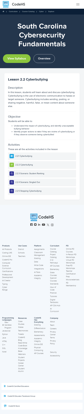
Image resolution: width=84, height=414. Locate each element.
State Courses (53, 273)
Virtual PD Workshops (70, 261)
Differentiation (40, 328)
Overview (44, 58)
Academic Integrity (38, 276)
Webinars (22, 354)
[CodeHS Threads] (52, 225)
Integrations (39, 269)
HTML (4, 341)
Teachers (21, 256)
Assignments (39, 249)
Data (36, 262)
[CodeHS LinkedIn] (39, 225)
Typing (4, 284)
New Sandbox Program (7, 325)
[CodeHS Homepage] (15, 4)
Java (4, 338)
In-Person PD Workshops (71, 255)
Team (52, 325)
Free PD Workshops (70, 267)
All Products (7, 249)
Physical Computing (38, 348)
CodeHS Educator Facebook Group (19, 396)
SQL (4, 348)
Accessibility (55, 356)
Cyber (41, 11)
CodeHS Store (12, 406)
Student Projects (21, 358)
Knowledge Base (22, 349)
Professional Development (7, 276)
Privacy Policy (53, 342)
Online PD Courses (70, 250)
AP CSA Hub (55, 305)
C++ (3, 345)
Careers (53, 329)
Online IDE (6, 256)
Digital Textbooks (54, 301)
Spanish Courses (53, 279)
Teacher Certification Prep (71, 274)
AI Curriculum (54, 310)
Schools (21, 253)
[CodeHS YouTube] (43, 225)
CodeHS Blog (21, 338)
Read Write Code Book (22, 344)
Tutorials (53, 296)
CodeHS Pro (7, 260)
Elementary (54, 269)
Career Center (21, 364)
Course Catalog (28, 11)
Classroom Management (39, 253)
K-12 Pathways (54, 261)
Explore (51, 11)
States (20, 327)
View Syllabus (16, 58)
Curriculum (13, 11)
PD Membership (71, 284)
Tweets (21, 334)
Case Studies (21, 322)
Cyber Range (4, 288)
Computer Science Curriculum (6, 266)
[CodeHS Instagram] (35, 225)
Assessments (39, 335)
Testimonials (23, 331)
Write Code (38, 265)
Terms (52, 338)
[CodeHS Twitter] (48, 225)
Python (5, 334)
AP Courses (54, 266)
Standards (54, 284)
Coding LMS (7, 253)
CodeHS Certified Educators (16, 386)
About (52, 322)
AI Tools (37, 272)
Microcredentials (72, 280)
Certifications (7, 271)
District (21, 249)
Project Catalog (53, 255)
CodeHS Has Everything (38, 320)
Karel (4, 352)
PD (67, 246)
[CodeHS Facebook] (31, 225)
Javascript (6, 331)
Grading (37, 258)
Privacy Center (53, 333)
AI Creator (6, 280)
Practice (53, 293)
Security (53, 352)
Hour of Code (53, 288)
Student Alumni (21, 370)
